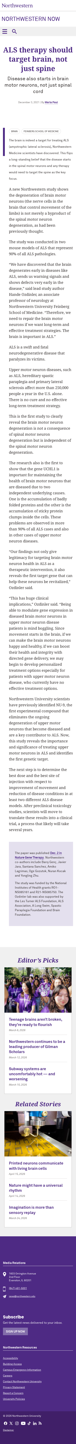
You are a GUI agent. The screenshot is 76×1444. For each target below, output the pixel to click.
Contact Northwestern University (22, 1381)
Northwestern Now (30, 19)
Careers (7, 1375)
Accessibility (10, 1358)
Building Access (12, 1364)
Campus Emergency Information (22, 1370)
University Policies (14, 1399)
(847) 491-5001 (18, 1288)
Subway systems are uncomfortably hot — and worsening (32, 1074)
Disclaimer (8, 1430)
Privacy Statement (14, 1387)
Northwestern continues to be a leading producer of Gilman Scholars (37, 1047)
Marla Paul (51, 102)
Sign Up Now (15, 1331)
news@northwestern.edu (22, 1296)
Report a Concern (13, 1393)
